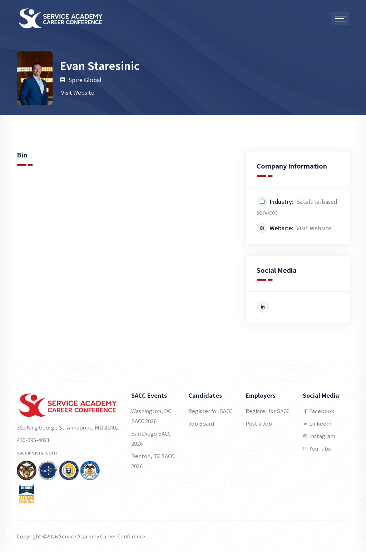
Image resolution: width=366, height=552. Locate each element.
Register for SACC (210, 411)
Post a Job (259, 423)
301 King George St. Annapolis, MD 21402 (68, 427)
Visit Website (77, 92)
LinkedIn (317, 423)
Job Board (201, 423)
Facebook (318, 411)
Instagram (319, 436)
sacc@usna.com (37, 452)
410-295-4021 (33, 439)
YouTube (317, 448)
